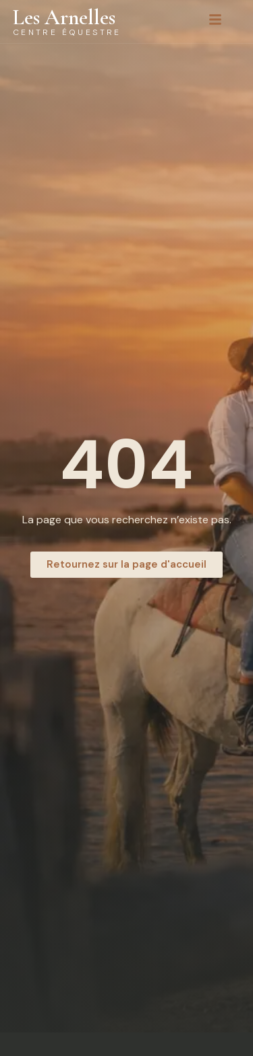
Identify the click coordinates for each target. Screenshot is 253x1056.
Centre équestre (67, 32)
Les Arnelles (64, 17)
